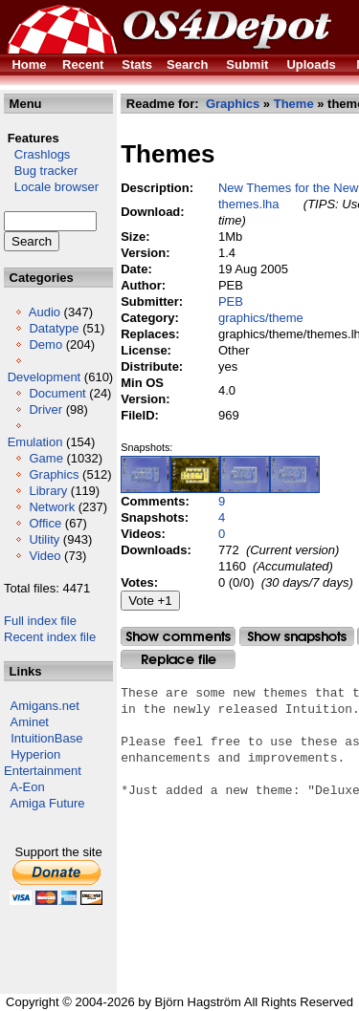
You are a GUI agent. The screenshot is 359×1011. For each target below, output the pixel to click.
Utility (44, 539)
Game (45, 458)
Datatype (54, 328)
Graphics (54, 474)
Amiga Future (48, 803)
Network (52, 507)
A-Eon (28, 787)
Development (44, 377)
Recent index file (50, 637)
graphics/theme (260, 318)
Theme (294, 104)
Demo (45, 344)
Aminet (30, 722)
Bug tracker (41, 170)
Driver (45, 409)
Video (44, 556)
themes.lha (249, 204)
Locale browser (51, 187)
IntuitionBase (46, 738)
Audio (44, 312)
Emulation (35, 442)
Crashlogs (37, 154)
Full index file (40, 620)
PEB (230, 301)
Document (57, 393)
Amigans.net (45, 706)
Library (48, 491)
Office (45, 523)
